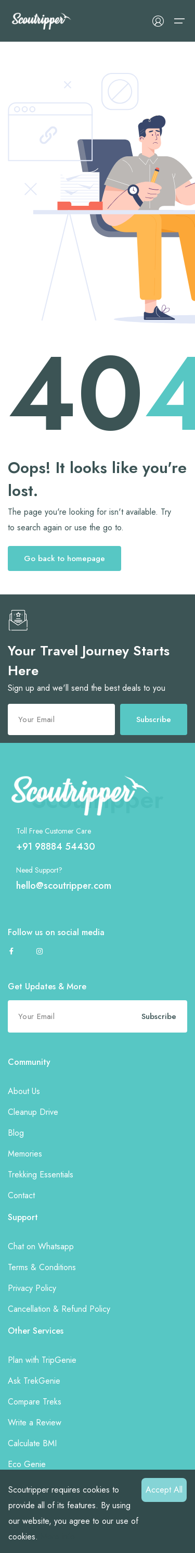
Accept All (164, 1490)
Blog (16, 1133)
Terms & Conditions (42, 1267)
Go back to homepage (64, 558)
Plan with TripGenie (42, 1360)
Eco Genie (27, 1464)
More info (58, 1537)
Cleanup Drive (33, 1112)
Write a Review (34, 1422)
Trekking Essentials (40, 1175)
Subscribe (153, 719)
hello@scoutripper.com (63, 885)
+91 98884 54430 (55, 846)
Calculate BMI (32, 1443)
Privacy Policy (32, 1288)
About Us (24, 1091)
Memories (25, 1154)
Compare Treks (34, 1402)
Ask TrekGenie (34, 1381)
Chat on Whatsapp (41, 1246)
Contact (21, 1195)
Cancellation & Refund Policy (59, 1309)
